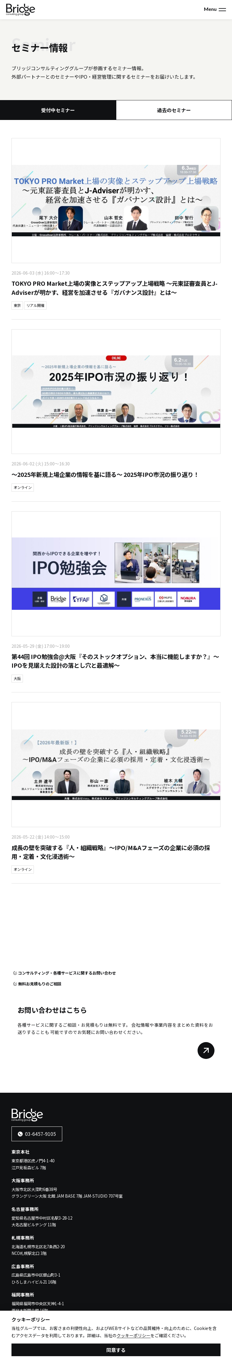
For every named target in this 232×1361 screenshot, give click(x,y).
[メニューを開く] (222, 9)
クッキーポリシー (133, 1337)
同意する (116, 1350)
